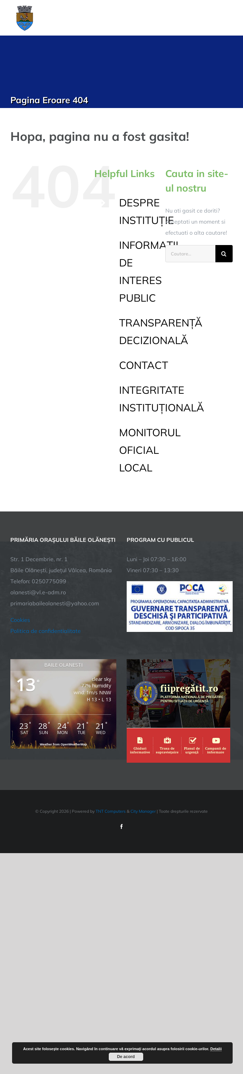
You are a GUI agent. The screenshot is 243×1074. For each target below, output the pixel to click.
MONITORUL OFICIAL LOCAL (150, 450)
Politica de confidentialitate (45, 630)
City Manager (143, 811)
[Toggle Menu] (228, 17)
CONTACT (143, 365)
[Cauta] (224, 253)
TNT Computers (111, 811)
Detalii (216, 1049)
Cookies (20, 619)
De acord (126, 1056)
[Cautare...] (190, 253)
